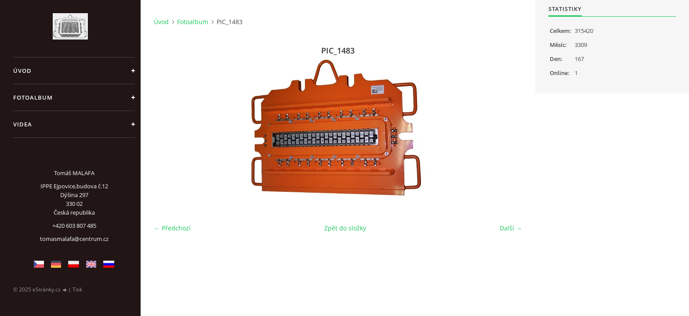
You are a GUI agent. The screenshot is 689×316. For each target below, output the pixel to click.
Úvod (22, 71)
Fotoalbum (33, 97)
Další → (511, 228)
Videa (22, 124)
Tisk (77, 289)
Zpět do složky (345, 228)
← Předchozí (172, 228)
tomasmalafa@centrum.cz (74, 239)
